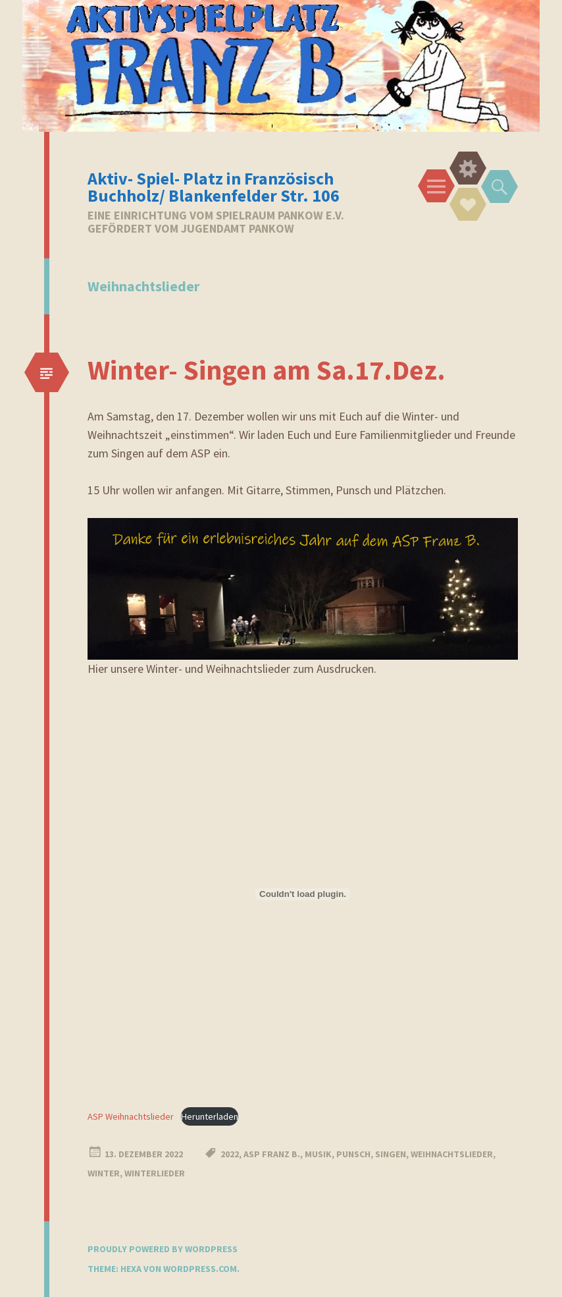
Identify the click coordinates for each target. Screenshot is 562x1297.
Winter (104, 1173)
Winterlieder (154, 1173)
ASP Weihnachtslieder (131, 1116)
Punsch (353, 1154)
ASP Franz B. (271, 1154)
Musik (318, 1154)
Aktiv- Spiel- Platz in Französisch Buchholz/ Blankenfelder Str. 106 (214, 186)
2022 (229, 1154)
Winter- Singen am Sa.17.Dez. (267, 370)
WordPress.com (200, 1269)
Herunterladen (209, 1116)
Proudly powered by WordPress (163, 1249)
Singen (390, 1154)
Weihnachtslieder (452, 1154)
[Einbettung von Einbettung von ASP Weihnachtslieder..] (303, 894)
